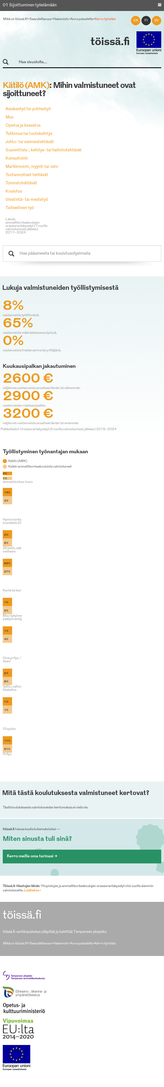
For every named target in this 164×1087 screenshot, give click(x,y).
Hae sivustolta (8, 62)
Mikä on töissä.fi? (15, 19)
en (135, 20)
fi (146, 20)
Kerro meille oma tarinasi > (32, 856)
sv (156, 20)
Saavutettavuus (40, 19)
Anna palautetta (81, 19)
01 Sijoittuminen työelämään (30, 5)
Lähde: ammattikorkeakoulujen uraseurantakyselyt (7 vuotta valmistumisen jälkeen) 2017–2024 (26, 226)
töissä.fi (110, 42)
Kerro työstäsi (105, 19)
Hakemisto (61, 19)
